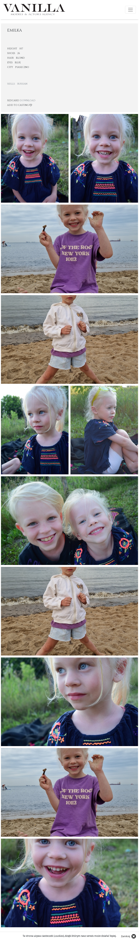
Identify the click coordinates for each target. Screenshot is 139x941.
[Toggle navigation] (130, 10)
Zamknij (125, 936)
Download (27, 100)
